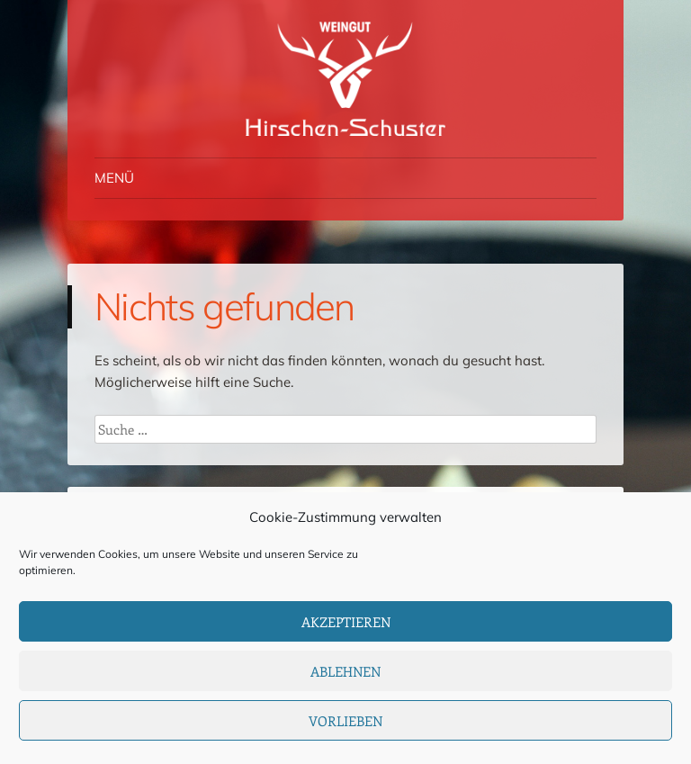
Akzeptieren (345, 622)
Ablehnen (345, 671)
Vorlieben (345, 721)
